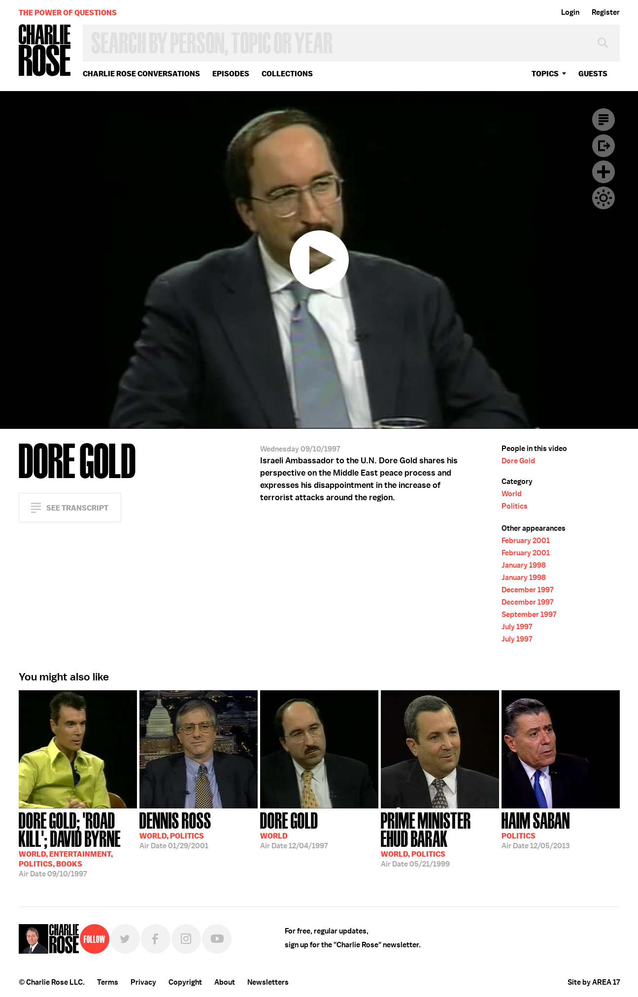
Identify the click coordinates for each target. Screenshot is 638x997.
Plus (603, 172)
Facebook (155, 939)
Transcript (603, 119)
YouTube (217, 939)
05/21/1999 (440, 838)
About (224, 982)
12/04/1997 (294, 829)
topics (545, 73)
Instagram (186, 939)
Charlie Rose (45, 51)
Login (570, 12)
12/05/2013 (536, 829)
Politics (515, 506)
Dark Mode (603, 198)
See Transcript (77, 508)
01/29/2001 (175, 829)
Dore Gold (518, 461)
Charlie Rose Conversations (141, 73)
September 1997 (529, 614)
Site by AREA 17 (594, 982)
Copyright (185, 982)
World (512, 494)
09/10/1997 (78, 843)
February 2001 (526, 541)
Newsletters (268, 982)
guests (592, 73)
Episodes (230, 73)
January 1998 (524, 565)
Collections (287, 73)
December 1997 (527, 590)
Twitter (125, 939)
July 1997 (517, 627)
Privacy (143, 982)
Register (606, 12)
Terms (107, 982)
